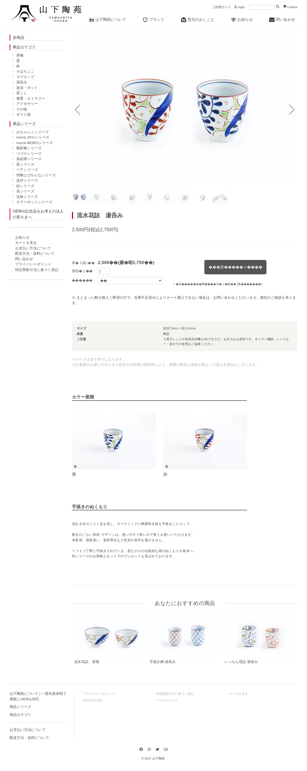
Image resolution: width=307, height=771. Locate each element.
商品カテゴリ (24, 47)
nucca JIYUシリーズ (32, 137)
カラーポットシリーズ (34, 202)
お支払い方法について (33, 248)
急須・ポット (27, 88)
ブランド (153, 19)
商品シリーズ (24, 124)
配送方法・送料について (35, 253)
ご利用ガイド (221, 7)
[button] (292, 109)
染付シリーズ (27, 180)
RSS (86, 700)
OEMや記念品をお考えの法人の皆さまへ (38, 214)
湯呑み (21, 82)
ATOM (97, 700)
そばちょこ (25, 71)
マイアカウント (167, 700)
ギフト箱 (23, 114)
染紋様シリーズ (28, 159)
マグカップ (25, 77)
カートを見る (26, 243)
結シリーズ (25, 186)
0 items (290, 7)
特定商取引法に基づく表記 (36, 270)
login (239, 7)
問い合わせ (282, 19)
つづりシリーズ (28, 153)
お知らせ (242, 19)
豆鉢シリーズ (27, 197)
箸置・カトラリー (30, 98)
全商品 (18, 37)
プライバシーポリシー (33, 264)
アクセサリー (27, 104)
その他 (21, 109)
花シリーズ (25, 191)
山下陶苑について (107, 19)
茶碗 (20, 55)
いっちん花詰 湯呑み (241, 662)
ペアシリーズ (27, 169)
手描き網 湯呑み (162, 662)
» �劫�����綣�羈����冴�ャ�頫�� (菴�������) (217, 284)
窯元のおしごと (197, 19)
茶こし (21, 93)
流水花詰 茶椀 (86, 662)
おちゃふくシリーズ (32, 132)
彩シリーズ (25, 164)
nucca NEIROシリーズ (34, 143)
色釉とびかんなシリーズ (36, 175)
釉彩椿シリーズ (28, 148)
